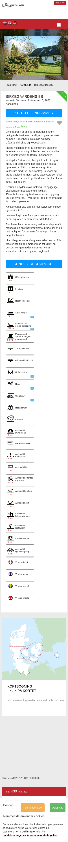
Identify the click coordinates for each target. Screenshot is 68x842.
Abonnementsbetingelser (42, 835)
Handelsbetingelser (14, 835)
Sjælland (12, 85)
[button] (7, 55)
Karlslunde (25, 85)
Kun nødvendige (32, 807)
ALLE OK (57, 807)
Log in (60, 3)
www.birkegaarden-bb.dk (41, 121)
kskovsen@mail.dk (16, 121)
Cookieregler (28, 831)
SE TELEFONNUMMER (34, 113)
